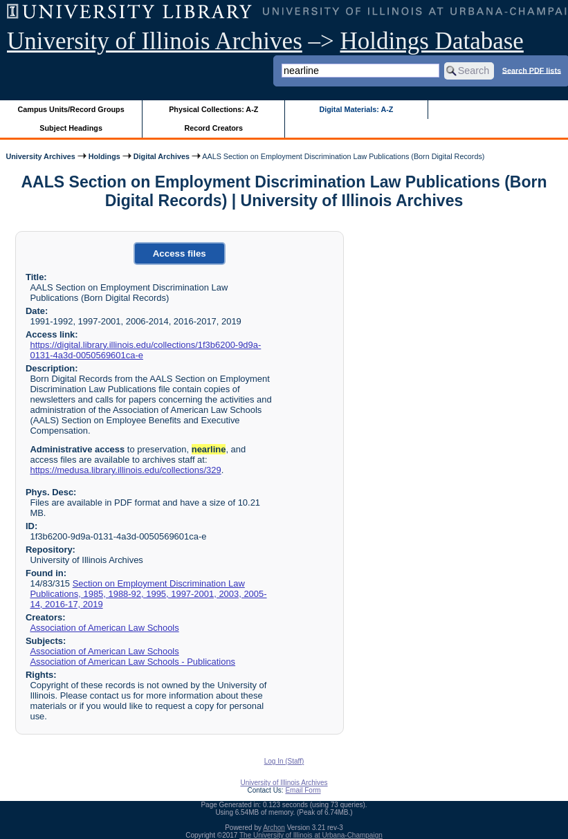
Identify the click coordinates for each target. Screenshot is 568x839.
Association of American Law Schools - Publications (132, 661)
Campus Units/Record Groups (71, 109)
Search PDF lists (531, 70)
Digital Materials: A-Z (356, 109)
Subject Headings (70, 128)
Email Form (302, 790)
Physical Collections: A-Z (213, 109)
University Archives (40, 156)
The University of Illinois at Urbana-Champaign (311, 835)
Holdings (104, 156)
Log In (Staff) (284, 761)
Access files (179, 253)
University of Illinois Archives (154, 41)
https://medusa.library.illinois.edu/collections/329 (125, 470)
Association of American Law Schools (104, 628)
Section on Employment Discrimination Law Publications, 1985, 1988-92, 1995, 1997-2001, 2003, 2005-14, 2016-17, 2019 (148, 593)
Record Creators (213, 128)
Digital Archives (162, 156)
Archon (274, 827)
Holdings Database (432, 41)
